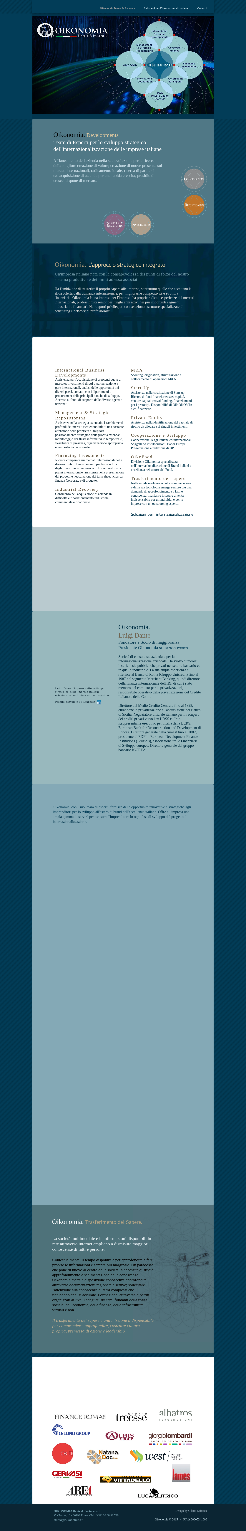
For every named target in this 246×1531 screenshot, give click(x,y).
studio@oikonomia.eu (68, 1520)
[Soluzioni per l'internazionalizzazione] (171, 515)
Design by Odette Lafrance (191, 1510)
